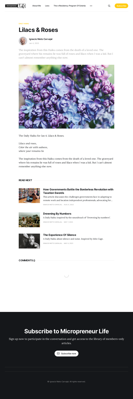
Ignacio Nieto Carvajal (40, 39)
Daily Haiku (24, 24)
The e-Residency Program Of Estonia (70, 6)
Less (47, 6)
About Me (36, 6)
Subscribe (121, 6)
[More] (91, 6)
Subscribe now (66, 353)
